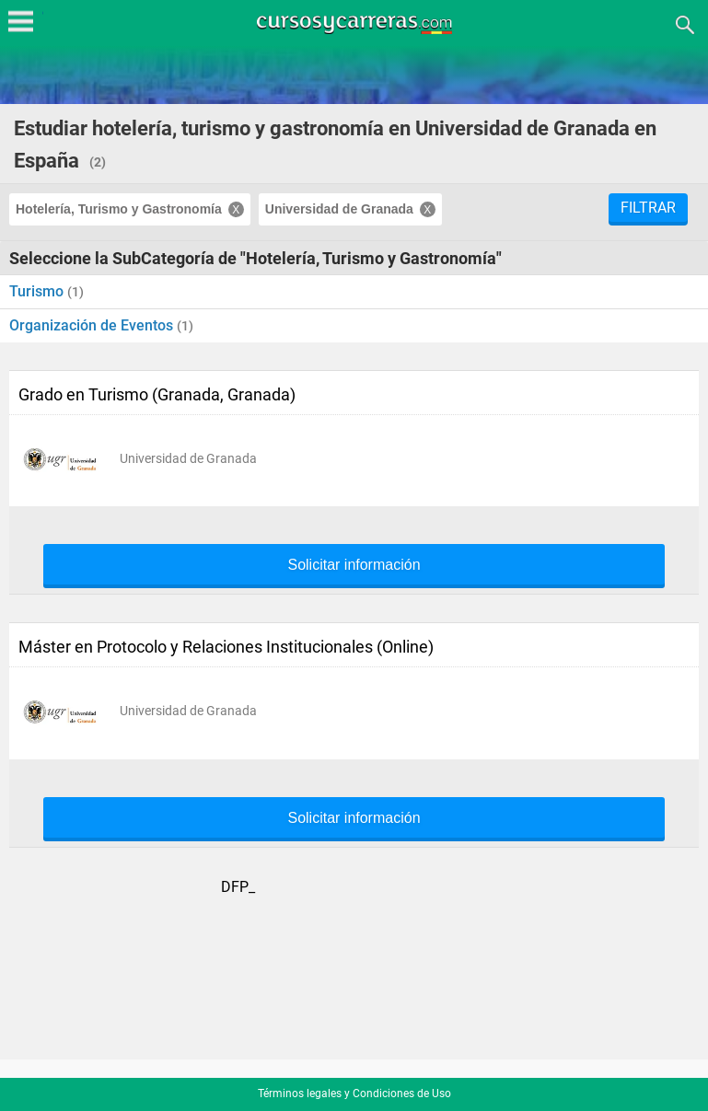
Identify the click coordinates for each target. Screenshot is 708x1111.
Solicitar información (353, 565)
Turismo (38, 291)
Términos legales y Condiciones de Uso (354, 1093)
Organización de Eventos (93, 325)
